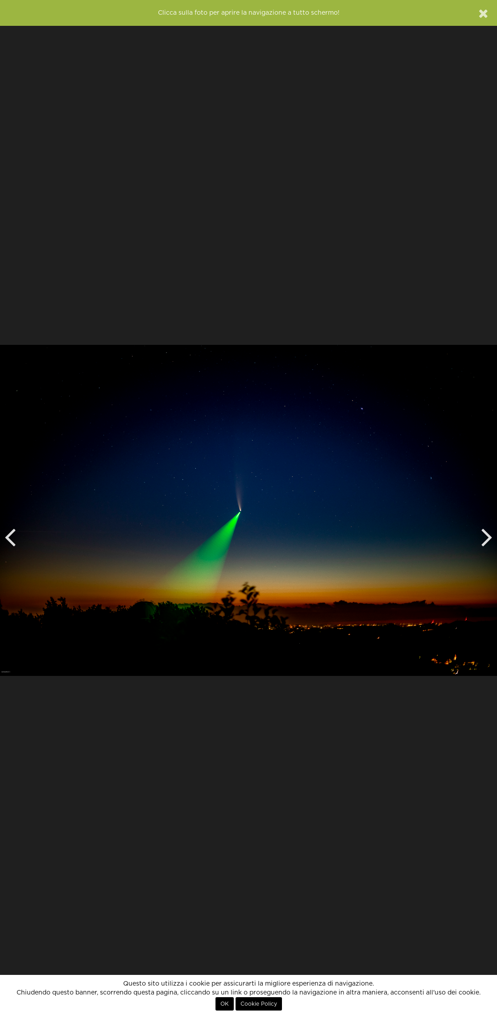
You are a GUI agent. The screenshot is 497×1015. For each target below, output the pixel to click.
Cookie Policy (258, 1004)
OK (224, 1004)
